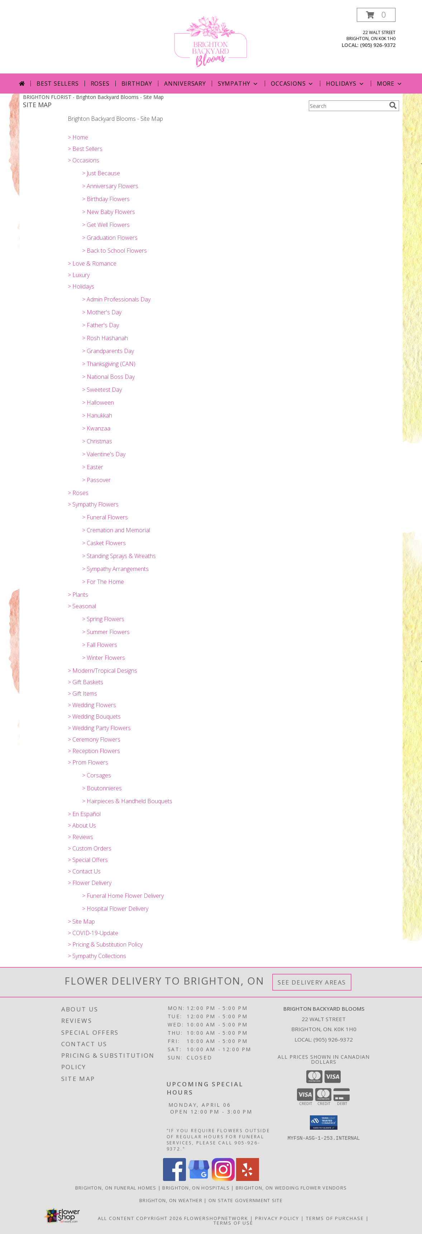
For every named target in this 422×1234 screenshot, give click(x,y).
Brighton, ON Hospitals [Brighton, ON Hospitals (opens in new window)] (196, 1188)
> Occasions (83, 160)
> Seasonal (82, 606)
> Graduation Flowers (110, 238)
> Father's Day (100, 325)
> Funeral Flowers (105, 517)
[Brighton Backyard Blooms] (211, 40)
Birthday (136, 83)
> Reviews (80, 837)
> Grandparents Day (108, 351)
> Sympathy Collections (97, 956)
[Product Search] (347, 106)
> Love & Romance (92, 263)
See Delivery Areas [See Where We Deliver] (312, 982)
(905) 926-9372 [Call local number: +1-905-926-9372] (377, 45)
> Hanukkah (97, 415)
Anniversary (185, 83)
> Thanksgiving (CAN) (108, 364)
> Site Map (81, 921)
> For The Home (103, 582)
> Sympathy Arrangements (115, 569)
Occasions (292, 83)
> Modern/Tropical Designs (102, 671)
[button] (376, 15)
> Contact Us (84, 871)
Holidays (345, 83)
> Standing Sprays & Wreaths (119, 556)
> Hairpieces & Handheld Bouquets (127, 801)
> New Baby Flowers (108, 212)
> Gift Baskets (85, 682)
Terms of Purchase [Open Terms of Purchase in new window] (335, 1218)
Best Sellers (58, 83)
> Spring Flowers (103, 619)
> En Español (84, 814)
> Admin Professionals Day (116, 299)
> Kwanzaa (96, 428)
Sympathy (238, 83)
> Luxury (79, 275)
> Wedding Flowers (92, 705)
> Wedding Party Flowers (99, 728)
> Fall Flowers (99, 645)
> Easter (92, 467)
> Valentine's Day (103, 454)
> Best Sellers (85, 149)
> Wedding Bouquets (94, 716)
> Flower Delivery (89, 883)
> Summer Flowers (106, 632)
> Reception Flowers (94, 751)
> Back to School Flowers (114, 250)
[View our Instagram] (223, 1179)
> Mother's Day (101, 312)
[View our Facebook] (174, 1179)
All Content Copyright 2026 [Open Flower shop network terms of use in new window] (140, 1218)
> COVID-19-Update (93, 933)
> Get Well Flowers (106, 225)
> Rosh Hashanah (105, 338)
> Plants (78, 595)
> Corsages (96, 775)
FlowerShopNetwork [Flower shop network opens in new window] (216, 1218)
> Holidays (81, 286)
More (390, 83)
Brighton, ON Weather (170, 1200)
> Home (78, 137)
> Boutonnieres (102, 788)
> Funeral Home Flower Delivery (123, 896)
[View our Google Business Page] (198, 1179)
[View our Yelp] (247, 1179)
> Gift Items (82, 693)
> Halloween (98, 402)
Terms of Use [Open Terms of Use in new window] (233, 1223)
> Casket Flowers (104, 543)
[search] (393, 105)
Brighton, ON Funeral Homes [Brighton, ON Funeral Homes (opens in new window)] (116, 1188)
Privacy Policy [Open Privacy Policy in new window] (277, 1218)
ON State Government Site (245, 1200)
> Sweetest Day (102, 390)
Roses (100, 83)
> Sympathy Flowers (93, 504)
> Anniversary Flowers (110, 186)
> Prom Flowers (88, 762)
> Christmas (97, 441)
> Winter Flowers (103, 658)
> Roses (78, 493)
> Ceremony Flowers (94, 739)
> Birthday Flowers (106, 199)
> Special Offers (88, 860)
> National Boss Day (108, 377)
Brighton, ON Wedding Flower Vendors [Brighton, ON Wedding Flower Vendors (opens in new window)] (291, 1188)
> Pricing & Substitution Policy (105, 944)
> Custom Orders (89, 848)
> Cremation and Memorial (116, 530)
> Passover (96, 480)
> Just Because (101, 173)
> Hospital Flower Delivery (115, 909)
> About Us (82, 825)
